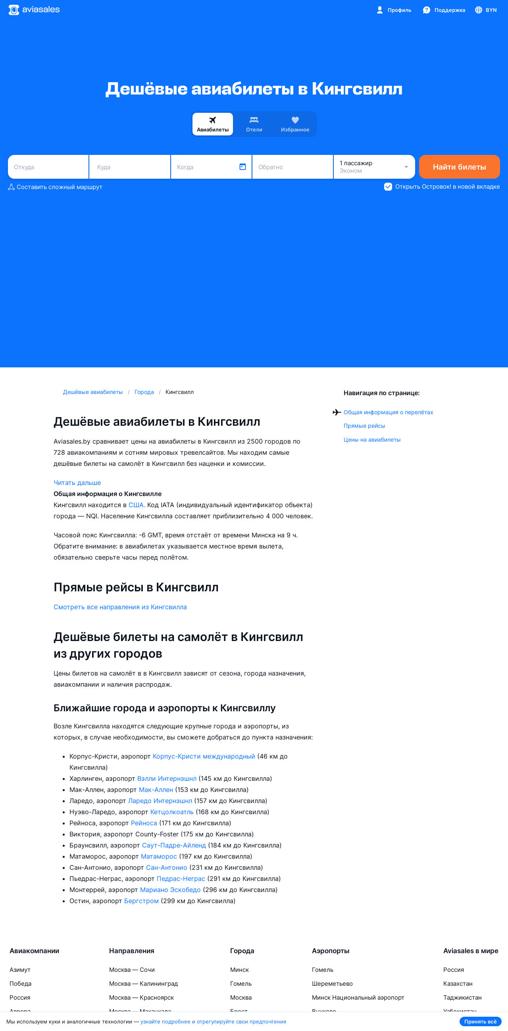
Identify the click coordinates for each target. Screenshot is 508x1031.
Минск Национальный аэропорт (358, 997)
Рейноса (145, 823)
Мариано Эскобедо (171, 890)
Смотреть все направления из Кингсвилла (120, 607)
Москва (241, 997)
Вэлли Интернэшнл (167, 778)
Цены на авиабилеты (372, 439)
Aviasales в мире (470, 951)
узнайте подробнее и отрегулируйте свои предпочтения (213, 1021)
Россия (20, 997)
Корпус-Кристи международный (205, 756)
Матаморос (160, 856)
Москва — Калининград (143, 983)
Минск (239, 969)
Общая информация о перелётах (388, 412)
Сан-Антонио (167, 867)
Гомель (241, 983)
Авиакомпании (34, 951)
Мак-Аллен (157, 790)
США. (138, 505)
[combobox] (48, 167)
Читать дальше (77, 483)
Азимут (20, 969)
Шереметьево (332, 983)
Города (242, 951)
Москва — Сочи (132, 969)
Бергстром (142, 901)
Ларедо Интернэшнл (161, 801)
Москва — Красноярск (141, 997)
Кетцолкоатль (173, 812)
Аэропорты (331, 951)
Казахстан (458, 983)
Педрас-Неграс (182, 878)
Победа (20, 983)
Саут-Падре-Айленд (175, 845)
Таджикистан (462, 997)
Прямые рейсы (364, 425)
